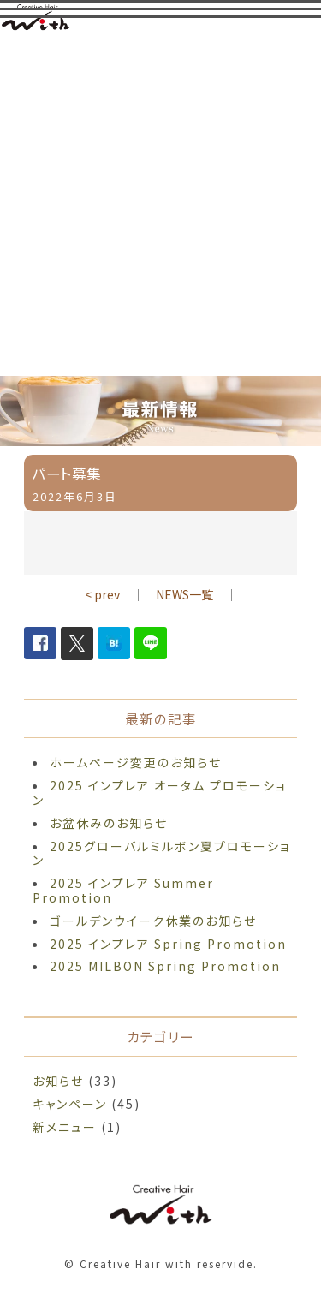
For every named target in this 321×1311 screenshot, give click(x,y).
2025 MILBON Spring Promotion (165, 965)
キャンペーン (70, 1103)
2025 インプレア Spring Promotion (168, 943)
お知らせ (58, 1080)
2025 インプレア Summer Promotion (123, 890)
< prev (102, 594)
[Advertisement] (160, 206)
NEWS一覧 (184, 594)
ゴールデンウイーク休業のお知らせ (153, 920)
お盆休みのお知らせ (109, 822)
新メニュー (65, 1126)
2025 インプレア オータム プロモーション (159, 792)
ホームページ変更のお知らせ (136, 762)
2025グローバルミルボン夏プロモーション (161, 853)
